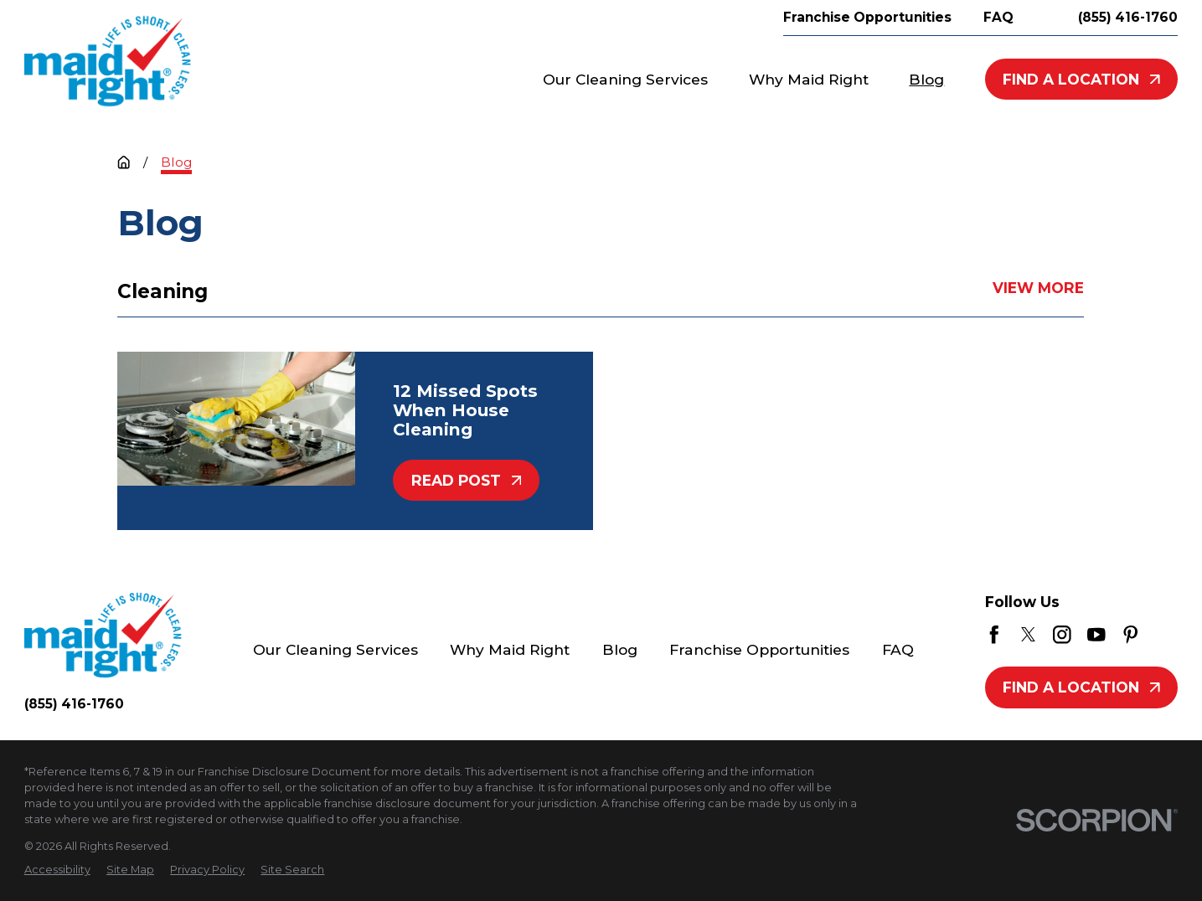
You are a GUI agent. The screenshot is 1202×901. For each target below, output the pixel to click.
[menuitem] (57, 870)
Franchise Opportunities (759, 649)
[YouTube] (1096, 635)
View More (1039, 288)
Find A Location (1081, 79)
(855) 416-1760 (1128, 17)
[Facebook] (994, 635)
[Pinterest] (1131, 635)
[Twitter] (1028, 635)
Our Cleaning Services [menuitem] (625, 79)
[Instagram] (1062, 635)
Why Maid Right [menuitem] (809, 79)
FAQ (898, 649)
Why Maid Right (510, 649)
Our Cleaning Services (335, 649)
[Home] (107, 61)
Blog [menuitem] (926, 79)
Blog (619, 649)
